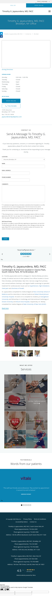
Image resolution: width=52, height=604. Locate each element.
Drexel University (7, 302)
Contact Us (28, 34)
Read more (5, 308)
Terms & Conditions (40, 519)
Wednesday (18, 82)
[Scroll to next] (49, 254)
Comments (5, 184)
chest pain (5, 288)
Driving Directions (7, 69)
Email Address (6, 170)
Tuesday (18, 79)
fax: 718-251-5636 (8, 114)
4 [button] (26, 505)
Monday (18, 77)
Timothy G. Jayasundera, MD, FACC (13, 34)
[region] (26, 485)
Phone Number (6, 177)
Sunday (18, 91)
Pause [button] (2, 259)
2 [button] (23, 505)
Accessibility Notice (22, 522)
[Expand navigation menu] (49, 11)
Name (3, 163)
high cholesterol (44, 286)
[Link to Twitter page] (1, 33)
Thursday (18, 84)
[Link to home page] (23, 11)
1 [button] (21, 505)
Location (4, 156)
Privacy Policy (27, 519)
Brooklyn (36, 34)
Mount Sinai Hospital (22, 302)
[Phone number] (11, 106)
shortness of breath (18, 288)
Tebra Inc (18, 519)
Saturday (18, 89)
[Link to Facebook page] (1, 36)
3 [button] (25, 505)
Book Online (11, 101)
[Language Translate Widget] (44, 1)
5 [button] (28, 505)
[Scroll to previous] (3, 254)
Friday (18, 86)
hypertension (34, 286)
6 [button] (30, 505)
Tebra (34, 575)
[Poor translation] (7, 589)
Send (5, 239)
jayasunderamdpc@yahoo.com (12, 117)
